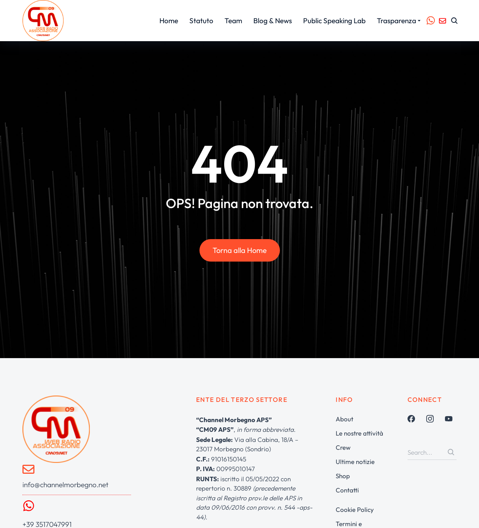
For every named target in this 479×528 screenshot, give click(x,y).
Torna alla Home (240, 251)
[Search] (451, 452)
